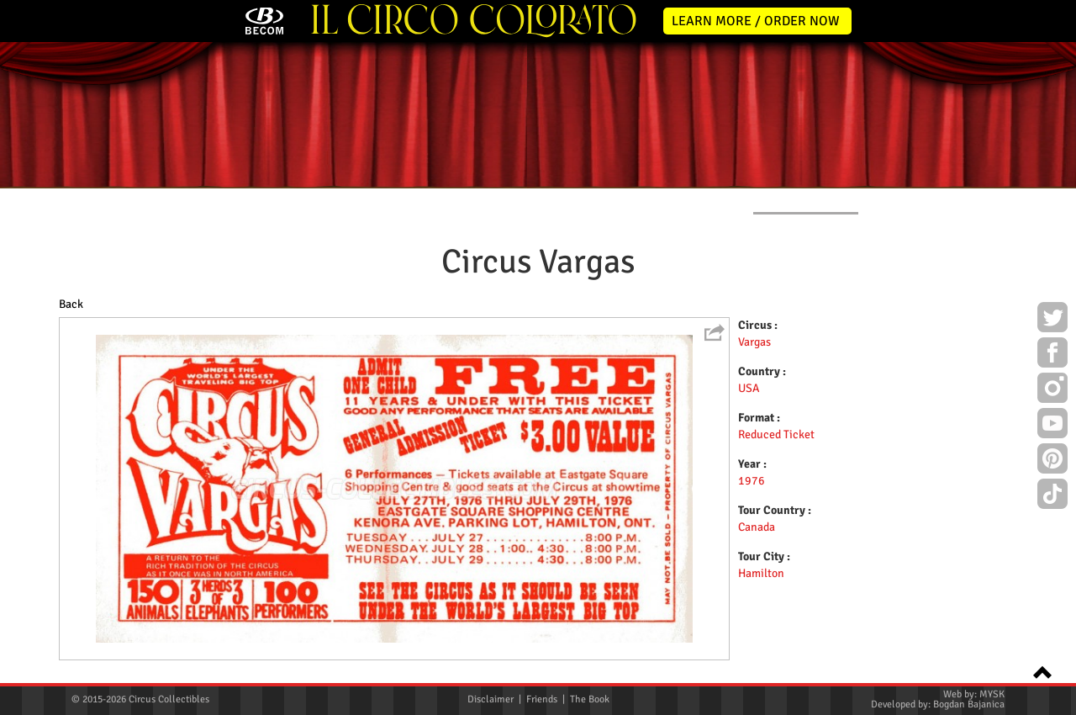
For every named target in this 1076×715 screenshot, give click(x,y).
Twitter (1052, 319)
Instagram (1052, 390)
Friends (541, 699)
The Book (589, 699)
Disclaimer (490, 699)
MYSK (992, 694)
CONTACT (938, 200)
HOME (86, 200)
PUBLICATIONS (661, 200)
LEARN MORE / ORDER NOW (756, 21)
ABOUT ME (295, 200)
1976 (751, 481)
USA (749, 388)
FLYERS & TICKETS (806, 200)
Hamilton (761, 573)
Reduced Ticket (776, 434)
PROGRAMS (530, 200)
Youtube (1052, 425)
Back (71, 304)
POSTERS (411, 200)
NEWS (185, 200)
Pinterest (1052, 461)
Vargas (754, 342)
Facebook (1052, 355)
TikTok (1052, 496)
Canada (756, 527)
